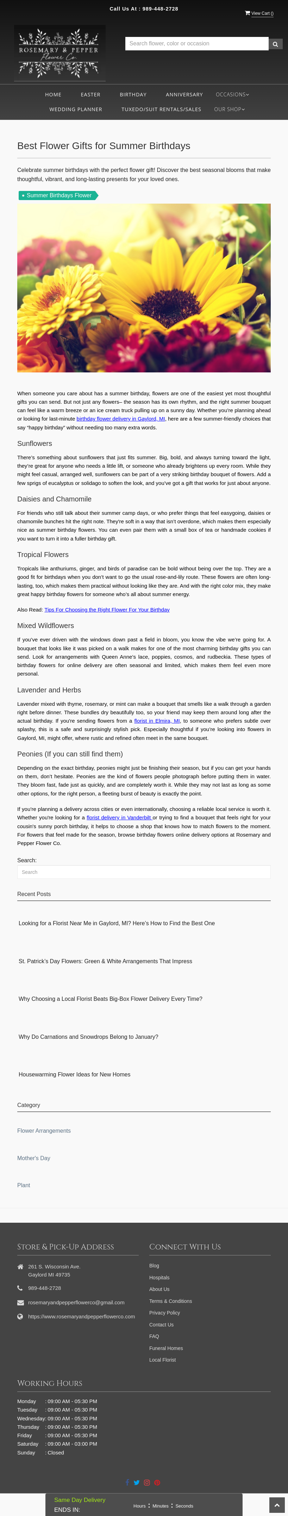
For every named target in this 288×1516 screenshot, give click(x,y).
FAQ (154, 1336)
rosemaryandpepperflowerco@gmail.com (76, 1302)
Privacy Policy (164, 1313)
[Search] (144, 872)
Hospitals (159, 1277)
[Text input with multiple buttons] (197, 44)
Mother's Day (33, 1158)
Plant (23, 1185)
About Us (159, 1289)
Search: (27, 860)
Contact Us (161, 1325)
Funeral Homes (166, 1348)
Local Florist (162, 1360)
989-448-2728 (161, 9)
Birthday (133, 94)
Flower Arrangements (44, 1131)
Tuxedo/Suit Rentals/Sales (161, 109)
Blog (154, 1265)
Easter (91, 94)
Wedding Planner (75, 109)
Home (53, 94)
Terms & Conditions (170, 1301)
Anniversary (184, 94)
